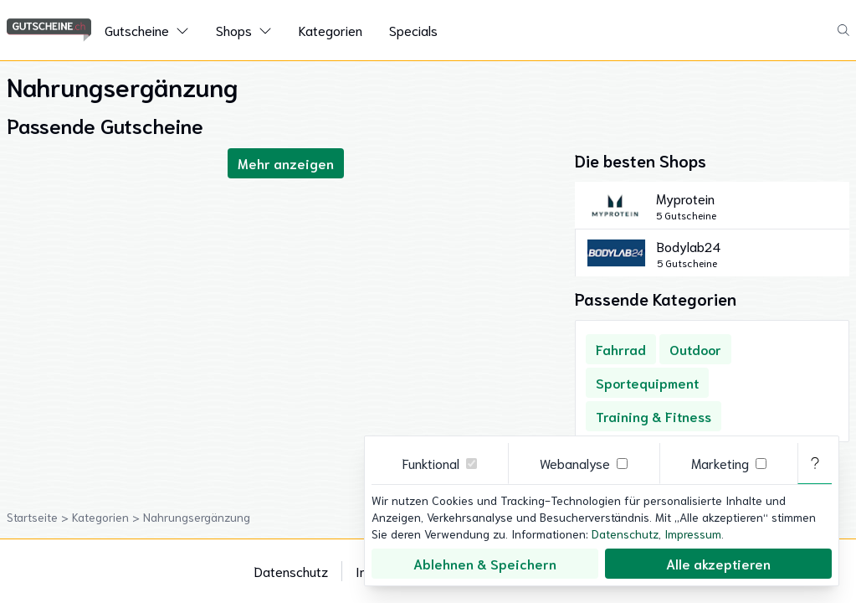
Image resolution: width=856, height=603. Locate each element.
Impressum (692, 533)
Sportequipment (647, 382)
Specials (413, 30)
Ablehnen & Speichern (484, 563)
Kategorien (330, 30)
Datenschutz (291, 571)
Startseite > (39, 516)
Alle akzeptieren (718, 563)
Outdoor (695, 349)
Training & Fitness (653, 416)
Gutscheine (137, 30)
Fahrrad (621, 349)
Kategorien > (107, 516)
